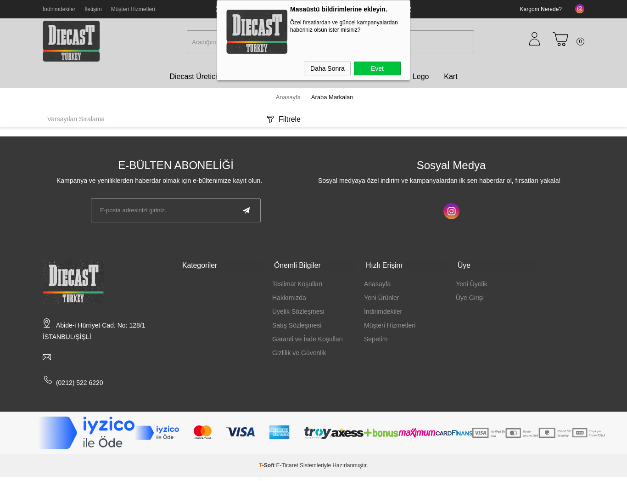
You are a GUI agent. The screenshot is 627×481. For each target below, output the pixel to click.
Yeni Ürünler (381, 299)
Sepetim (375, 341)
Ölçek (388, 81)
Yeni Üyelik (471, 285)
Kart (450, 81)
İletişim (92, 9)
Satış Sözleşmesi (296, 327)
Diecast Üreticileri (197, 81)
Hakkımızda (289, 299)
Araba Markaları (268, 81)
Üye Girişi (470, 299)
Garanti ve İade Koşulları (307, 341)
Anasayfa (377, 285)
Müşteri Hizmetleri (133, 9)
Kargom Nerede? (541, 9)
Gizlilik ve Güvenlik (299, 354)
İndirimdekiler (59, 9)
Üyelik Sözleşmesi (298, 313)
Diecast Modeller (336, 81)
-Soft (267, 469)
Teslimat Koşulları (297, 285)
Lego (421, 81)
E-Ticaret (287, 469)
